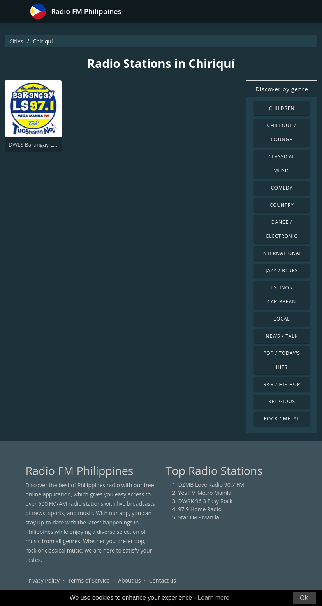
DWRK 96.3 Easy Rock (205, 501)
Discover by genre (281, 89)
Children (282, 108)
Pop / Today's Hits (281, 360)
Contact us (162, 580)
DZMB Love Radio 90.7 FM (211, 484)
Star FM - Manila (198, 517)
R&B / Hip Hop (281, 384)
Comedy (282, 187)
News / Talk (281, 336)
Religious (281, 401)
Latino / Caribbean (281, 294)
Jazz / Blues (282, 270)
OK (304, 598)
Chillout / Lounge (281, 132)
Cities (16, 41)
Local (282, 318)
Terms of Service (89, 580)
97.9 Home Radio (200, 509)
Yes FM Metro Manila (204, 492)
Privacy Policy (43, 580)
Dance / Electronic (281, 229)
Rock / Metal (282, 418)
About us (129, 580)
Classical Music (282, 163)
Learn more (213, 597)
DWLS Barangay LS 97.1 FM (43, 144)
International (281, 253)
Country (282, 205)
